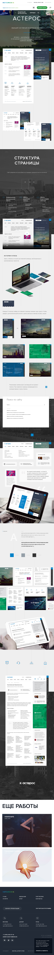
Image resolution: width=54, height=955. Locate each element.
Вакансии (22, 896)
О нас (5, 896)
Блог (21, 899)
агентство (40, 2)
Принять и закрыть (42, 950)
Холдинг (29, 2)
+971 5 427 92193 (23, 924)
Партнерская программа (43, 908)
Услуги (5, 899)
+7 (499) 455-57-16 (7, 924)
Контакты (39, 899)
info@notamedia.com (24, 926)
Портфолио (40, 896)
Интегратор (48, 2)
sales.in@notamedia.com (41, 926)
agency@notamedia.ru (8, 926)
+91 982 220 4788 (40, 924)
